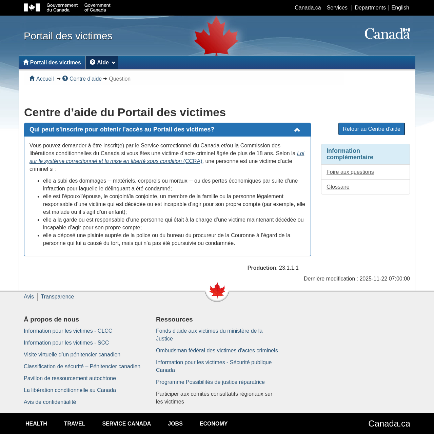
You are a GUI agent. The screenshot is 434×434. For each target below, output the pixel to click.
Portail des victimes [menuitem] (52, 62)
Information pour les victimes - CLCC (68, 331)
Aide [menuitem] (102, 62)
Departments (370, 8)
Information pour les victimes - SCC (66, 343)
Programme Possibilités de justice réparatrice (210, 382)
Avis (29, 296)
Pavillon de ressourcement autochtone (70, 378)
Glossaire (338, 187)
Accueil (41, 79)
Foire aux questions (350, 172)
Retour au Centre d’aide (371, 129)
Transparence (57, 296)
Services (337, 8)
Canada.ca (308, 8)
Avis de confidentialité (50, 402)
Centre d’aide (82, 79)
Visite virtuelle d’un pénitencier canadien (72, 354)
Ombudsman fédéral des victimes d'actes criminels (217, 350)
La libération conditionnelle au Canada (70, 390)
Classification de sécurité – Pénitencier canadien (82, 366)
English (400, 8)
